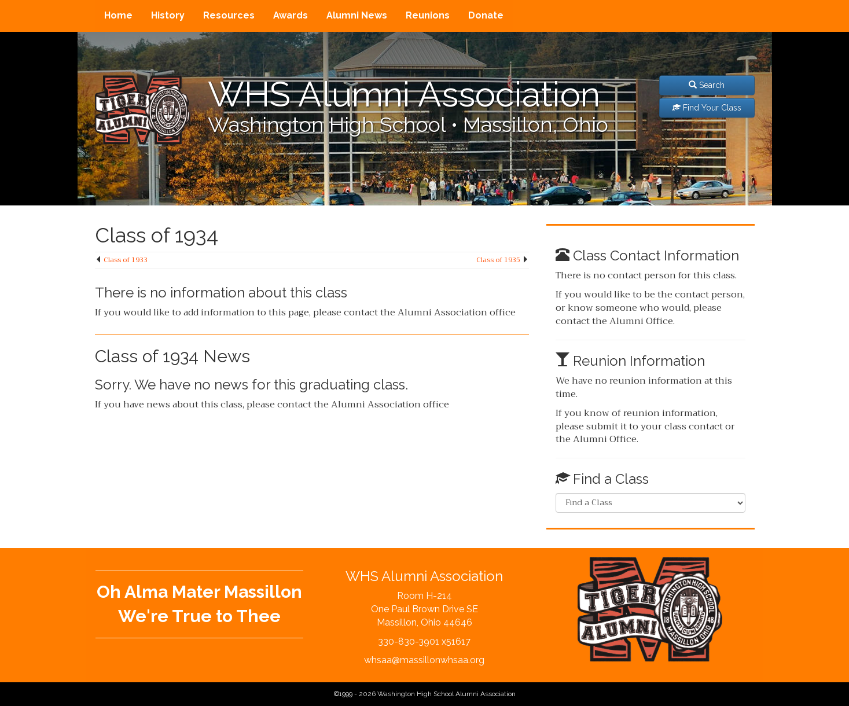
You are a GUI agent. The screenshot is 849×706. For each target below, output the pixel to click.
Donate (485, 15)
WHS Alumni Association (404, 94)
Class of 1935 (498, 260)
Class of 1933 (126, 260)
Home (118, 15)
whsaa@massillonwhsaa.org (424, 659)
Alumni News (356, 15)
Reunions (428, 15)
